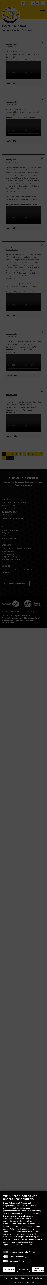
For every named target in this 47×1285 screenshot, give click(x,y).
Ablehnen (9, 1269)
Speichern (23, 1269)
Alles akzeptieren (38, 1269)
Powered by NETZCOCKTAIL (23, 1283)
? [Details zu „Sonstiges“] (23, 1261)
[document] (23, 1221)
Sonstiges (13, 1261)
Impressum (8, 1278)
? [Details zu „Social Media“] (25, 1257)
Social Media (15, 1257)
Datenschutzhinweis (22, 1278)
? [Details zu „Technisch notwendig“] (33, 1252)
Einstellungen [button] (37, 1278)
